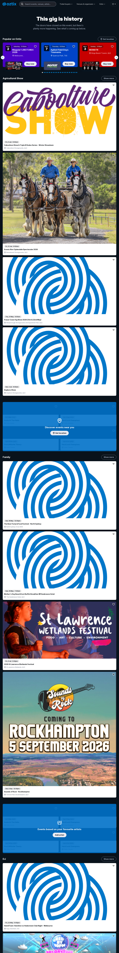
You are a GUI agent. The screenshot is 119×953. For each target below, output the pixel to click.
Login (73, 897)
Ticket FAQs (11, 914)
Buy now (30, 64)
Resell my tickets (13, 921)
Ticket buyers (66, 4)
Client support (53, 918)
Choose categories (59, 417)
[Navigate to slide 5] (50, 72)
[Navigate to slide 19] (75, 72)
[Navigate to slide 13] (64, 72)
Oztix (102, 4)
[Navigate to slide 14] (66, 72)
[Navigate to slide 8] (55, 72)
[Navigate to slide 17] (71, 72)
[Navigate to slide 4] (48, 72)
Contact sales (78, 902)
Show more (109, 78)
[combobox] (37, 4)
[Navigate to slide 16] (69, 72)
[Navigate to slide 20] (77, 72)
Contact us (108, 909)
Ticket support (12, 918)
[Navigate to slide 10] (59, 72)
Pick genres (59, 570)
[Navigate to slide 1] (42, 72)
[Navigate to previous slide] (3, 57)
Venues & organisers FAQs (58, 914)
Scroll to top (59, 867)
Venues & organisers (86, 4)
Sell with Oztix (54, 907)
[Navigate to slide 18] (73, 72)
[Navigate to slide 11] (60, 72)
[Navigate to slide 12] (62, 72)
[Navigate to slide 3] (46, 72)
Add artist (59, 245)
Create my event (54, 910)
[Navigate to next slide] (116, 57)
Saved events (11, 908)
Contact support (25, 898)
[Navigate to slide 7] (53, 72)
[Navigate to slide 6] (51, 72)
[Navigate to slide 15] (68, 72)
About (107, 901)
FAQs (107, 904)
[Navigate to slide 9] (57, 72)
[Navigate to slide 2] (44, 72)
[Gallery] (59, 58)
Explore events (12, 904)
